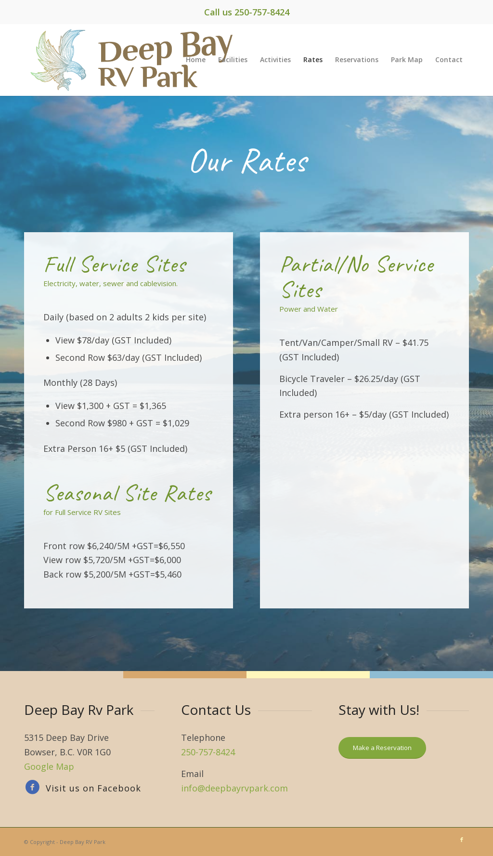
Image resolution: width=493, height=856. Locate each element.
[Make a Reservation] (382, 748)
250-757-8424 (261, 12)
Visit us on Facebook (93, 788)
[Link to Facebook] (461, 839)
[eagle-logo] (136, 60)
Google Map (49, 766)
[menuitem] (196, 60)
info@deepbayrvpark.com (234, 788)
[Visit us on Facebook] (30, 787)
